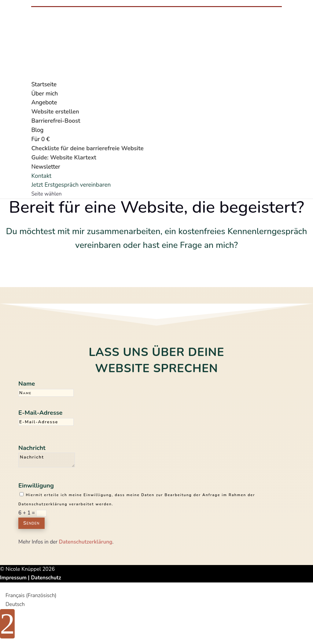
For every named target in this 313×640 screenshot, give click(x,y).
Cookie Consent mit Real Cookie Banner (46, 586)
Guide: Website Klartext (63, 158)
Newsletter (45, 167)
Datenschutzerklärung (85, 541)
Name (26, 384)
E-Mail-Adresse (40, 413)
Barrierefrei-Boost (55, 121)
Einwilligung (36, 485)
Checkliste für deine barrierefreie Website (87, 148)
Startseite (44, 84)
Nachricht (32, 448)
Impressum (13, 577)
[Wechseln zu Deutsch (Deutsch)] (12, 604)
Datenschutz (46, 577)
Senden (31, 523)
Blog (37, 130)
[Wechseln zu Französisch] (34, 75)
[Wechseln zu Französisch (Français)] (28, 595)
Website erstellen (55, 112)
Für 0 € (40, 139)
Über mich (44, 94)
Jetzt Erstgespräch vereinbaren (71, 185)
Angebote (44, 103)
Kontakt (41, 176)
